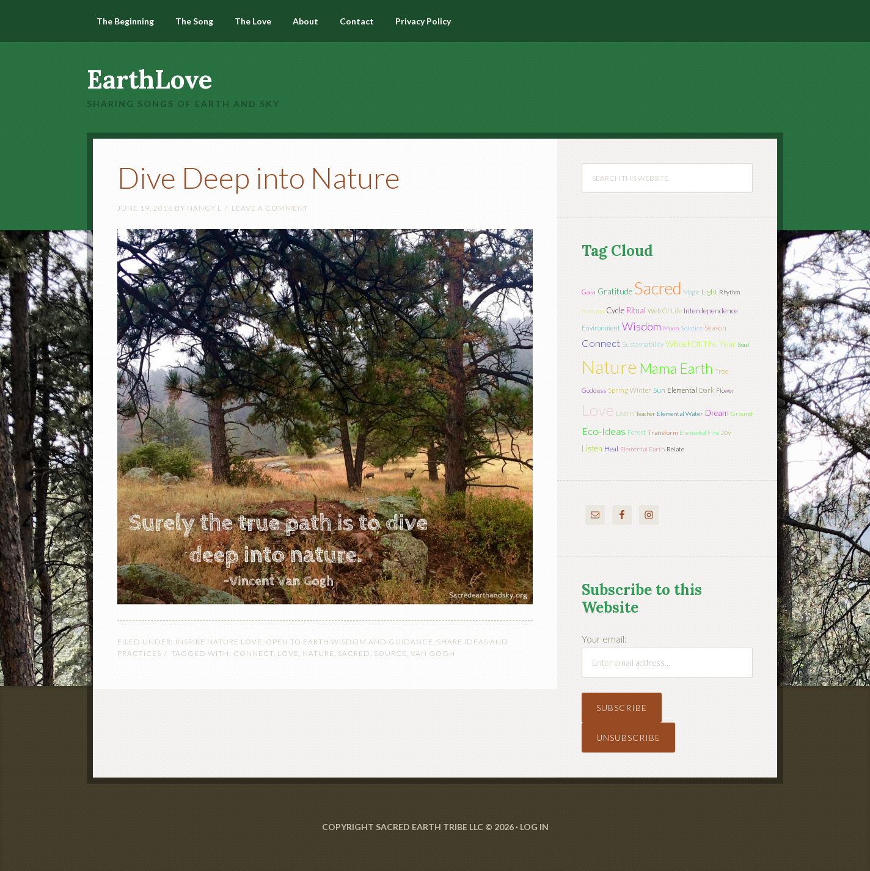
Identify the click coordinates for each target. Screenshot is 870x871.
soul (743, 344)
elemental (682, 390)
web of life (665, 311)
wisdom (641, 326)
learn (625, 413)
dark (706, 390)
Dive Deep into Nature (258, 177)
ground (742, 413)
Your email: (604, 638)
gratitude (615, 291)
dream (717, 413)
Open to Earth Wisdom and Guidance (349, 641)
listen (592, 448)
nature (318, 653)
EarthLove (150, 79)
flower (725, 390)
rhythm (729, 292)
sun (659, 390)
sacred (354, 653)
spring (618, 390)
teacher (645, 413)
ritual (636, 310)
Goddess (594, 390)
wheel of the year (700, 343)
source (390, 653)
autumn (593, 311)
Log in (534, 827)
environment (601, 328)
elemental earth (642, 449)
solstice (692, 328)
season (715, 327)
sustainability (642, 344)
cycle (615, 310)
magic (691, 292)
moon (671, 328)
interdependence (711, 310)
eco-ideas (604, 431)
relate (675, 449)
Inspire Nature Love (218, 641)
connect (253, 653)
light (709, 291)
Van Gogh (433, 653)
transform (663, 432)
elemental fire (699, 432)
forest (636, 432)
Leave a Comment (270, 208)
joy (726, 432)
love (288, 653)
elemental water (680, 413)
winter (640, 390)
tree (722, 371)
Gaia (589, 292)
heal (611, 449)
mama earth (676, 368)
